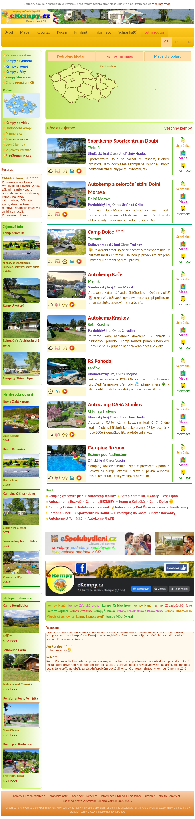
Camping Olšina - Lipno (18, 378)
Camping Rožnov (156, 68)
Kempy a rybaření (19, 61)
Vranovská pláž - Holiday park (20, 543)
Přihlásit (80, 32)
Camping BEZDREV (100, 501)
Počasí (62, 32)
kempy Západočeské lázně (173, 606)
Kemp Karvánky (163, 513)
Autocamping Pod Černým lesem (140, 507)
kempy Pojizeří (58, 611)
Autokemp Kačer (106, 274)
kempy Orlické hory (116, 606)
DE (177, 42)
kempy (17, 796)
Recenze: (7, 169)
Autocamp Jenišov (158, 96)
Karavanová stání (18, 55)
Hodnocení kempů (19, 128)
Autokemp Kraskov (108, 317)
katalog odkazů (150, 807)
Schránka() (127, 32)
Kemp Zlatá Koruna (16, 402)
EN (189, 42)
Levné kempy (15, 144)
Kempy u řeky (16, 72)
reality (78, 807)
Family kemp (179, 507)
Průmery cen (15, 133)
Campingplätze (58, 796)
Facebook (77, 796)
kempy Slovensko (18, 77)
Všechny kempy (178, 128)
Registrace (135, 796)
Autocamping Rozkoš (65, 501)
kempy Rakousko (116, 811)
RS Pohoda (99, 361)
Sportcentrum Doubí (93, 513)
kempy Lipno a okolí (90, 617)
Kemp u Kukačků (132, 501)
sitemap (150, 796)
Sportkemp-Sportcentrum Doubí (123, 140)
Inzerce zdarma (17, 139)
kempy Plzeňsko (81, 611)
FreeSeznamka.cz (18, 155)
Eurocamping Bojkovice (130, 513)
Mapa (24, 32)
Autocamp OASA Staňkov (115, 404)
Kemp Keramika (13, 233)
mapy (169, 807)
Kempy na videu (17, 123)
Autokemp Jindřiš (101, 518)
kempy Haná (57, 606)
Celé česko (107, 66)
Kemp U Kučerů (13, 306)
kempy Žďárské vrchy (83, 606)
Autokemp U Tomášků (66, 518)
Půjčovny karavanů (19, 150)
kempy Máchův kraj (119, 617)
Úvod (8, 32)
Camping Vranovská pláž (66, 496)
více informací (161, 4)
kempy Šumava (104, 611)
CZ (166, 41)
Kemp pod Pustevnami (18, 744)
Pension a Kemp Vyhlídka (20, 698)
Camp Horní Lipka (15, 606)
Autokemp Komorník (94, 507)
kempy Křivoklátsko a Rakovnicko (140, 611)
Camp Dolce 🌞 (162, 501)
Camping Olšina (61, 507)
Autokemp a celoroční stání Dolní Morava (124, 188)
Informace (102, 32)
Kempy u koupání (18, 66)
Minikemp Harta (14, 650)
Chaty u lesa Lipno (164, 495)
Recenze (43, 32)
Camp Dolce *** (105, 232)
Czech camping (35, 796)
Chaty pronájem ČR (20, 82)
